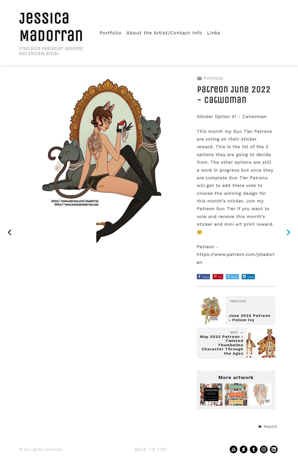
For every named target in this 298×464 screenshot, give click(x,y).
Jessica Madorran (51, 27)
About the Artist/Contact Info (164, 33)
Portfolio (110, 33)
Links (213, 33)
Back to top (150, 449)
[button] (267, 427)
